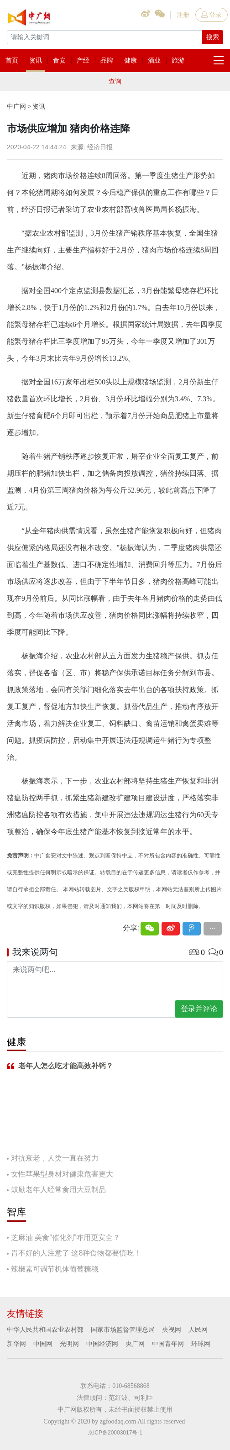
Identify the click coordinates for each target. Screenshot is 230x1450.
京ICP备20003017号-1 (115, 1432)
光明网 (69, 1343)
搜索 (212, 37)
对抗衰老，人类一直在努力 (55, 1158)
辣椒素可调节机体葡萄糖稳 (55, 1269)
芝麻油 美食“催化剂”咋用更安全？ (65, 1237)
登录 (211, 14)
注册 (183, 14)
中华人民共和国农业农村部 (45, 1329)
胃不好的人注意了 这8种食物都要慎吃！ (76, 1253)
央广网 (135, 1343)
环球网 (200, 1343)
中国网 (42, 1343)
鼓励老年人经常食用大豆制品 (58, 1189)
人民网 (198, 1329)
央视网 (171, 1329)
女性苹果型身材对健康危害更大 (62, 1174)
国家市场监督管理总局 (123, 1329)
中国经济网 (102, 1343)
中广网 (16, 106)
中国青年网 (168, 1343)
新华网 (16, 1343)
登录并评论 (199, 1009)
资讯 (38, 106)
